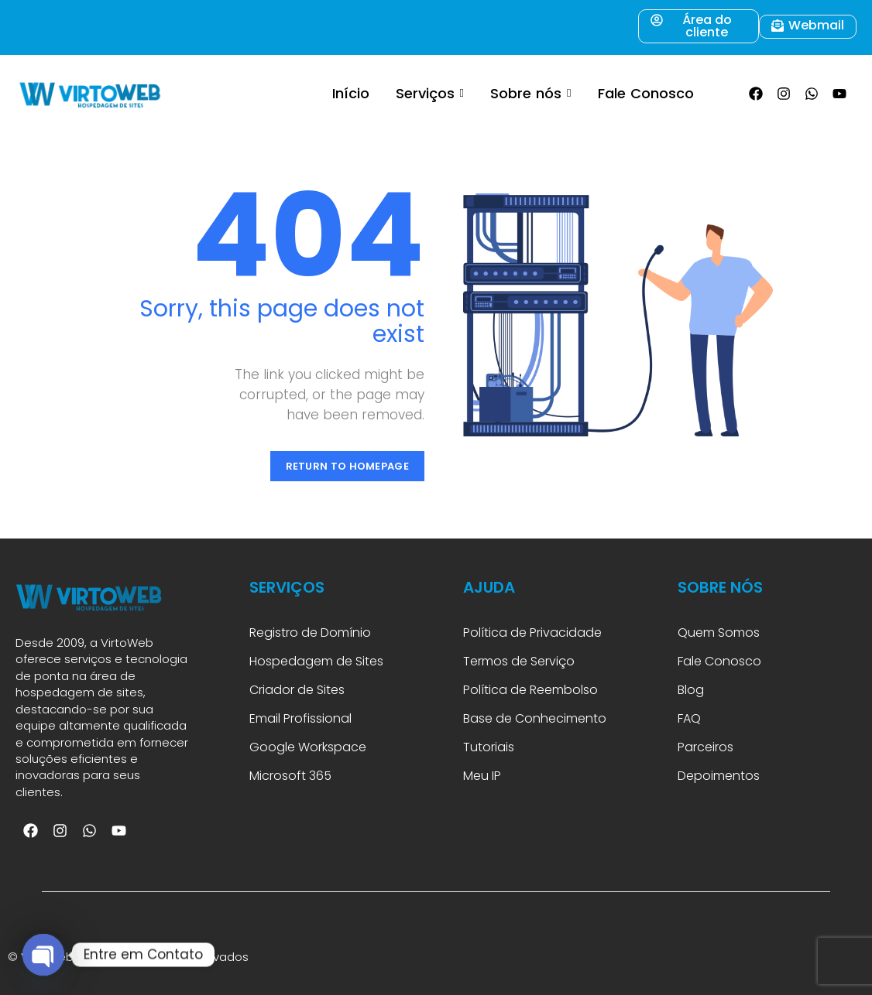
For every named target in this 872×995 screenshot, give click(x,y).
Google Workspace (307, 747)
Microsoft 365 (292, 776)
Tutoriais (491, 747)
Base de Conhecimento (534, 718)
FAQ (691, 718)
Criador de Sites (297, 690)
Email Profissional (300, 718)
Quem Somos (719, 632)
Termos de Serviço (519, 661)
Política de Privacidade (532, 632)
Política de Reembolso (530, 690)
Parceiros (705, 747)
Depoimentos (719, 776)
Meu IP (482, 776)
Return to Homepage (347, 466)
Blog (691, 690)
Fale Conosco (719, 661)
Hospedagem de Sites (316, 661)
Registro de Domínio (310, 632)
